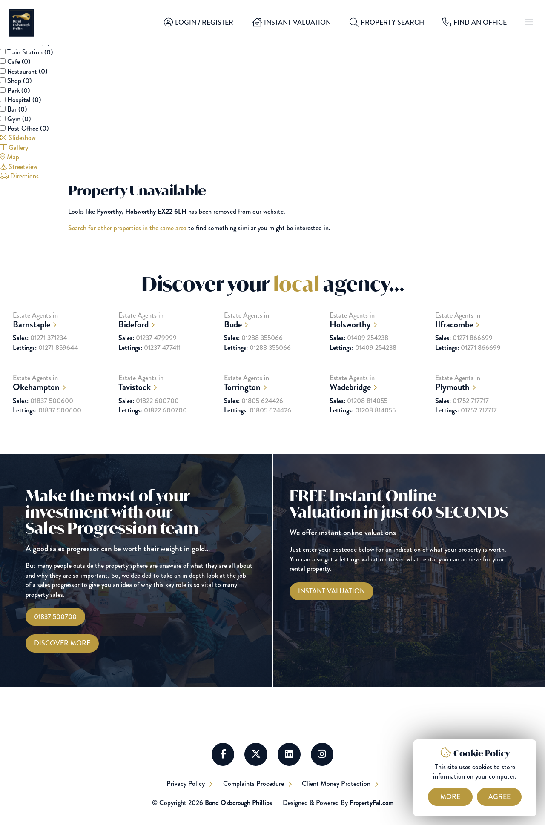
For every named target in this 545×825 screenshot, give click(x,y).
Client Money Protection (338, 783)
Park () (18, 90)
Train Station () (30, 52)
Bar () (17, 109)
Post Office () (28, 128)
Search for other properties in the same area (127, 228)
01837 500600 (43, 414)
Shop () (19, 81)
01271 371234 (40, 351)
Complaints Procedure (254, 783)
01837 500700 (55, 617)
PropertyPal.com (371, 803)
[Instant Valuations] (331, 591)
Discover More (62, 643)
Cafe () (18, 61)
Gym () (19, 119)
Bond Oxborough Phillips (238, 803)
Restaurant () (27, 71)
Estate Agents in (61, 333)
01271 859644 (45, 361)
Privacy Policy (186, 783)
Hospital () (24, 100)
